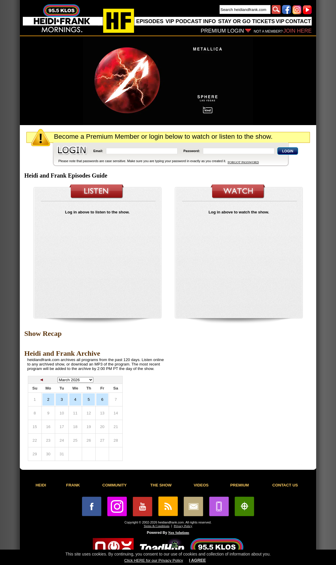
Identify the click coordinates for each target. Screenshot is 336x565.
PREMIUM (239, 485)
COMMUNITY (114, 485)
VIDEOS (201, 485)
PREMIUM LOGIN (222, 30)
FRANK (73, 485)
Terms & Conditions (156, 526)
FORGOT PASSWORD (243, 162)
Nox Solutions (178, 533)
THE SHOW (161, 485)
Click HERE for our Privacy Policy (153, 560)
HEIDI (41, 485)
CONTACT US (285, 485)
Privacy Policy (183, 526)
